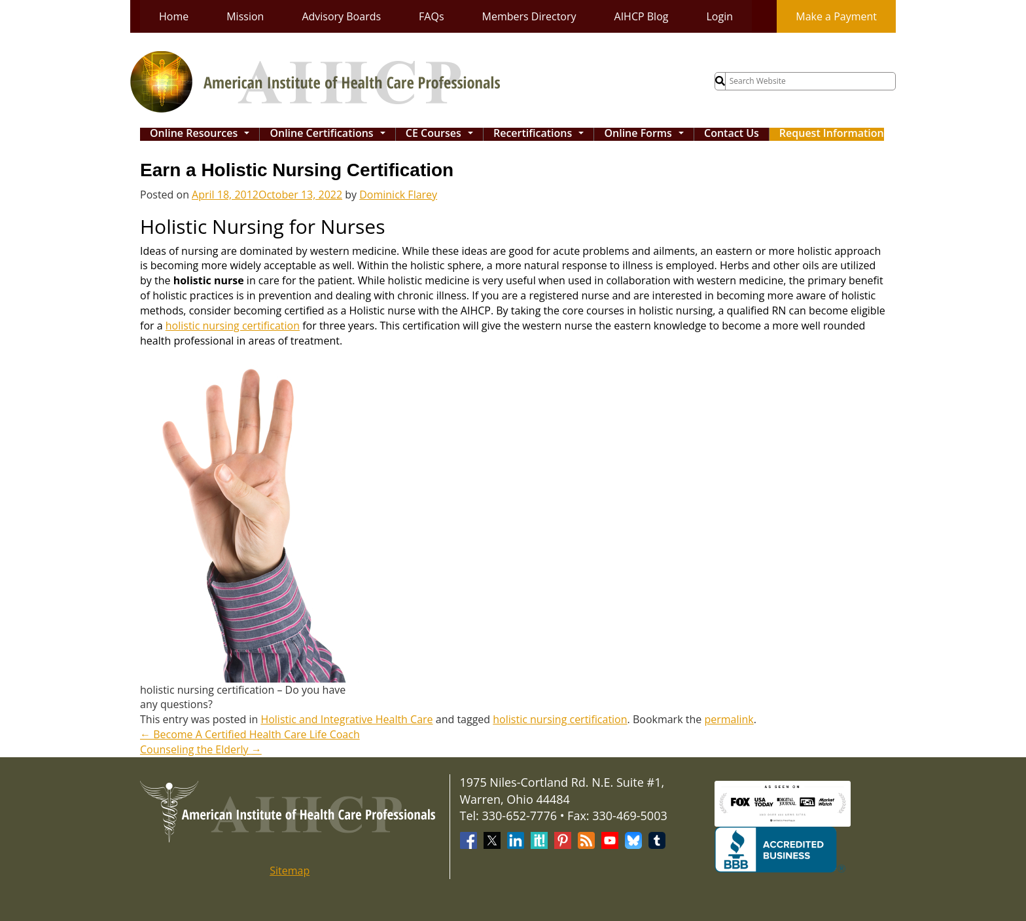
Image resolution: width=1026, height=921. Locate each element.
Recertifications (541, 134)
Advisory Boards (341, 16)
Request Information (831, 134)
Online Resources (203, 134)
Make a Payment (836, 16)
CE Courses (442, 134)
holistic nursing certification (233, 325)
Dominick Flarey (398, 194)
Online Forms (647, 134)
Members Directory (529, 16)
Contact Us (731, 134)
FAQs (431, 16)
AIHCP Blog (641, 16)
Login (719, 16)
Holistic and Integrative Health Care (346, 719)
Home (173, 16)
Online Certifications (330, 134)
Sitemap (290, 870)
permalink (728, 719)
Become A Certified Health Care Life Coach (250, 734)
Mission (245, 16)
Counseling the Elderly (201, 749)
